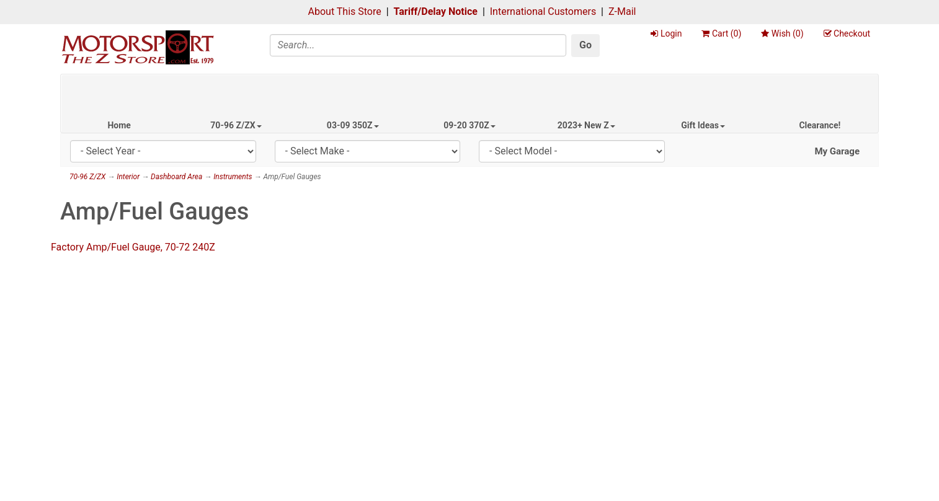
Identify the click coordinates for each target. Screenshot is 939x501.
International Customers (543, 11)
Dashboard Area (176, 176)
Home (118, 125)
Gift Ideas (703, 125)
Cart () (721, 33)
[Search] (418, 45)
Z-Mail (622, 11)
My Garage (837, 151)
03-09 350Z (353, 125)
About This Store (344, 11)
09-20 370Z (469, 125)
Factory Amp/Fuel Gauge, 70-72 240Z (133, 247)
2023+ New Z (586, 125)
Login (666, 33)
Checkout (847, 33)
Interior (128, 176)
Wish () (782, 33)
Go (585, 45)
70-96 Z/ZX (235, 125)
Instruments (232, 176)
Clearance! (819, 125)
